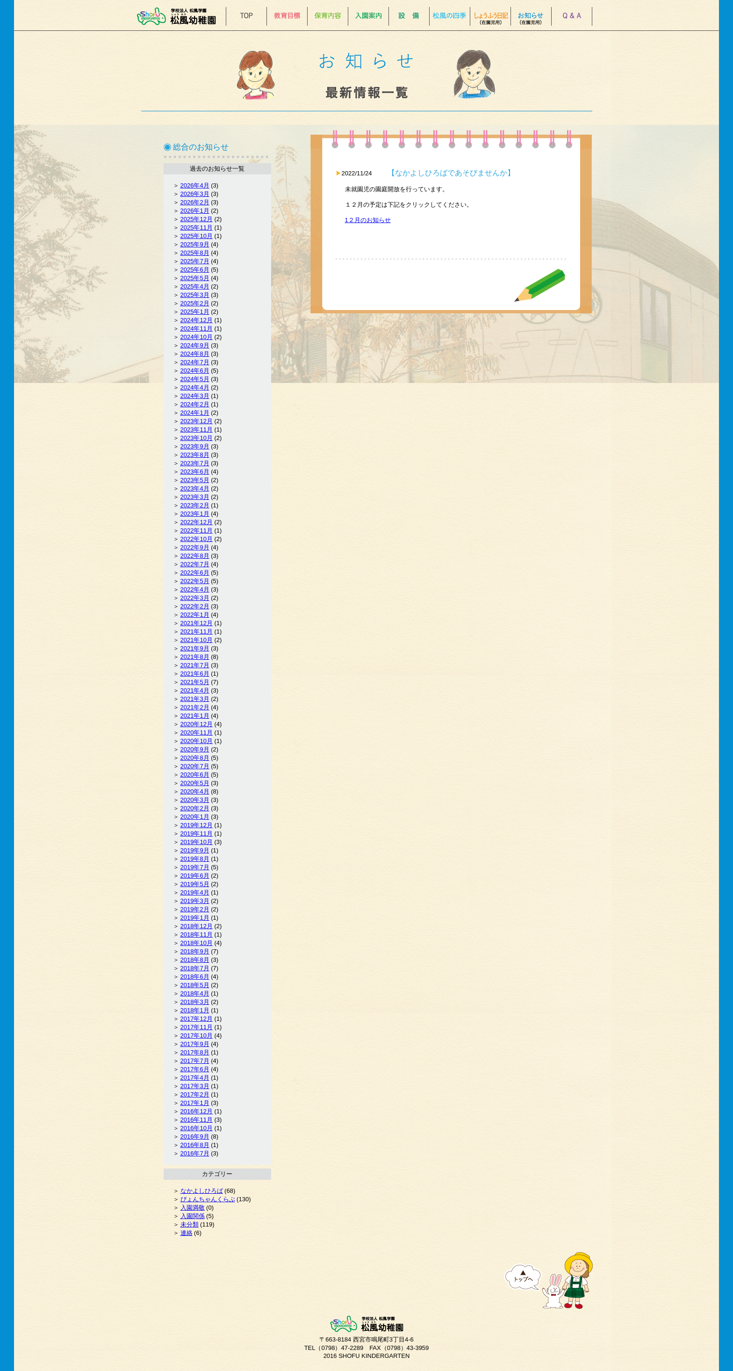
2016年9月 (194, 1136)
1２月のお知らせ (368, 220)
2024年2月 (194, 404)
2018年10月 (196, 942)
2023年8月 (194, 454)
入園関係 (192, 1215)
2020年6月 (194, 774)
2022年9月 (194, 547)
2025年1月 (194, 311)
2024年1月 (194, 412)
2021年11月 (196, 631)
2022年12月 (196, 522)
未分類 (189, 1224)
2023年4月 (194, 488)
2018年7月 (194, 968)
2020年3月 (194, 799)
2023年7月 (194, 463)
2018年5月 (194, 985)
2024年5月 (194, 378)
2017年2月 (194, 1094)
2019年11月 (196, 833)
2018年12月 (196, 926)
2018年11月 (196, 934)
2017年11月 (196, 1027)
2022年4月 (194, 589)
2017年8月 (194, 1052)
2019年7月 (194, 867)
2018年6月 (194, 976)
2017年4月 (194, 1077)
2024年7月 (194, 362)
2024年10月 (196, 336)
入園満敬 (192, 1207)
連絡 (186, 1232)
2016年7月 (194, 1153)
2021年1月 (194, 715)
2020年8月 (194, 757)
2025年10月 (196, 235)
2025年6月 (194, 269)
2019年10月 (196, 841)
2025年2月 (194, 303)
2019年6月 (194, 875)
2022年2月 (194, 606)
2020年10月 (196, 740)
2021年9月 (194, 648)
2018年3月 (194, 1001)
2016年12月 (196, 1111)
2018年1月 (194, 1010)
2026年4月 (194, 185)
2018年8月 (194, 959)
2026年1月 (194, 210)
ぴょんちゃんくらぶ (207, 1199)
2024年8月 (194, 353)
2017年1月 (194, 1102)
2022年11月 (196, 530)
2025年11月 (196, 227)
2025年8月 (194, 252)
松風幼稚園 (179, 16)
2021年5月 (194, 682)
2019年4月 (194, 892)
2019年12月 (196, 825)
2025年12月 (196, 219)
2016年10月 (196, 1128)
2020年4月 (194, 791)
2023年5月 (194, 479)
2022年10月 (196, 538)
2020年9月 (194, 749)
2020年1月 (194, 816)
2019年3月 (194, 900)
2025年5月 (194, 277)
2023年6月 (194, 471)
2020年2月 (194, 808)
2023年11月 (196, 429)
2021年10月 (196, 639)
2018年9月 (194, 951)
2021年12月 (196, 623)
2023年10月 (196, 437)
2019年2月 (194, 909)
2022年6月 (194, 572)
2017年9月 (194, 1043)
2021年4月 (194, 690)
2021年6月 (194, 673)
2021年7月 (194, 665)
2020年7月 (194, 766)
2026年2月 (194, 202)
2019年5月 (194, 884)
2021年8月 (194, 656)
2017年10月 (196, 1035)
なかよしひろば (201, 1190)
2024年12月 (196, 320)
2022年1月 (194, 614)
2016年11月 (196, 1119)
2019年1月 (194, 917)
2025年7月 (194, 261)
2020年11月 (196, 732)
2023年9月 (194, 446)
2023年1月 (194, 513)
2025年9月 (194, 244)
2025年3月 (194, 294)
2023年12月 (196, 421)
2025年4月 (194, 286)
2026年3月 (194, 193)
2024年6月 (194, 370)
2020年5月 (194, 783)
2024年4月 (194, 387)
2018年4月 (194, 993)
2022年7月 (194, 564)
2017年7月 (194, 1060)
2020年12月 (196, 724)
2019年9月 (194, 850)
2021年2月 (194, 707)
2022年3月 (194, 597)
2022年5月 (194, 580)
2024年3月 (194, 395)
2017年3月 (194, 1086)
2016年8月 (194, 1144)
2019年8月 (194, 858)
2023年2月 (194, 505)
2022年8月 (194, 555)
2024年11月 (196, 328)
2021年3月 (194, 698)
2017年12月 (196, 1018)
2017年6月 (194, 1069)
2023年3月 (194, 496)
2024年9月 (194, 345)
